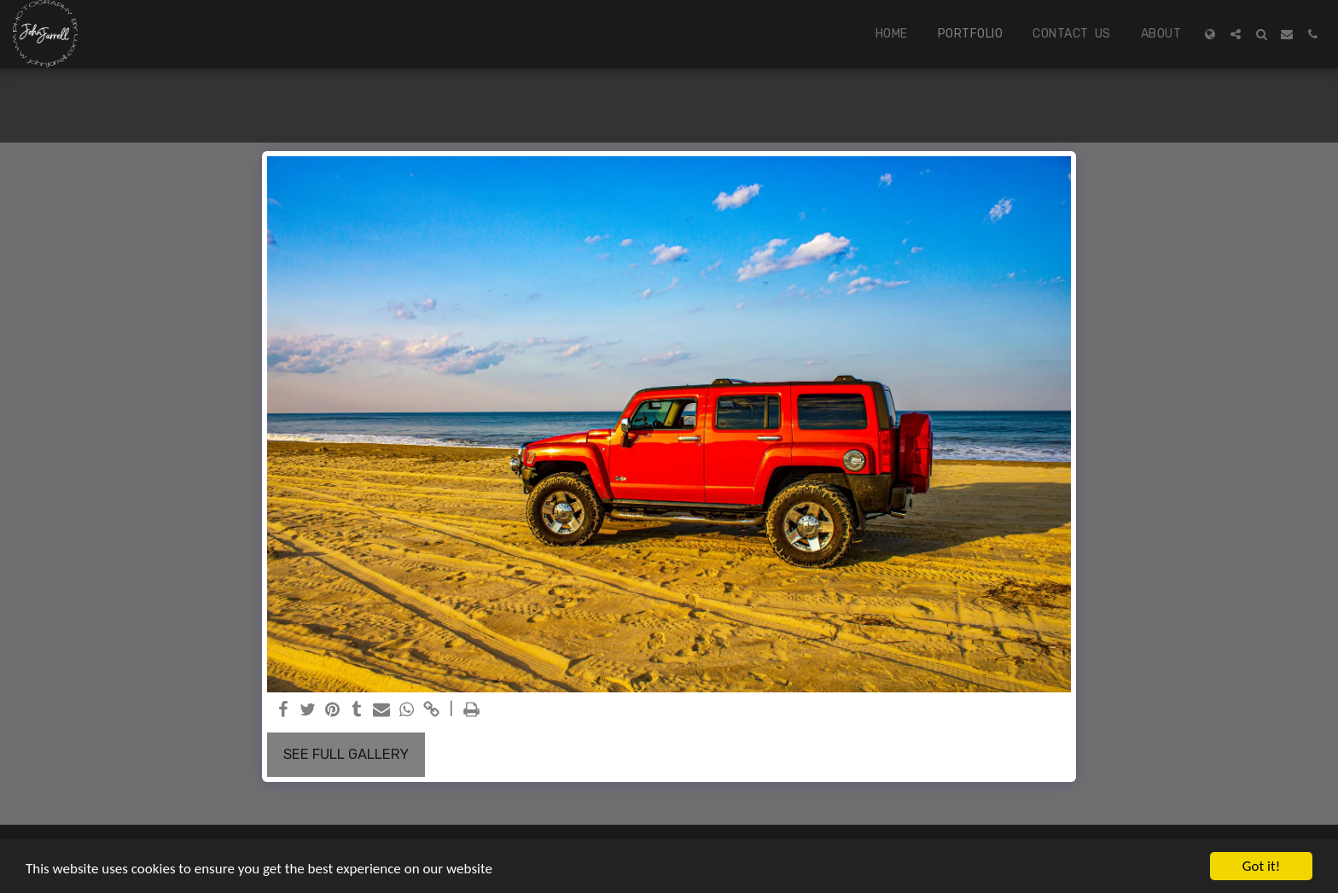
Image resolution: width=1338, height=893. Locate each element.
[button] (1236, 34)
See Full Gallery (346, 754)
